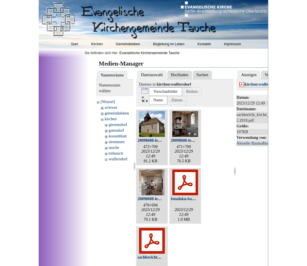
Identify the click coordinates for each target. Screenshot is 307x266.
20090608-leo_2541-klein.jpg (195, 140)
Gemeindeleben (128, 44)
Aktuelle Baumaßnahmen (256, 143)
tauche (114, 147)
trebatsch (116, 153)
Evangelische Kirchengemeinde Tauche (149, 53)
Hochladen (179, 75)
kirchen (111, 119)
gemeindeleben (117, 113)
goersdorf (116, 130)
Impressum (232, 44)
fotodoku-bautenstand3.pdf (194, 199)
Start (74, 44)
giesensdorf (118, 125)
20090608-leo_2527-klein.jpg (162, 140)
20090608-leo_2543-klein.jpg (162, 199)
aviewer (111, 107)
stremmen (116, 142)
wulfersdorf (118, 159)
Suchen (202, 75)
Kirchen (97, 44)
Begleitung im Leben (168, 44)
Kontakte (204, 44)
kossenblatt (118, 136)
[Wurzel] (108, 102)
